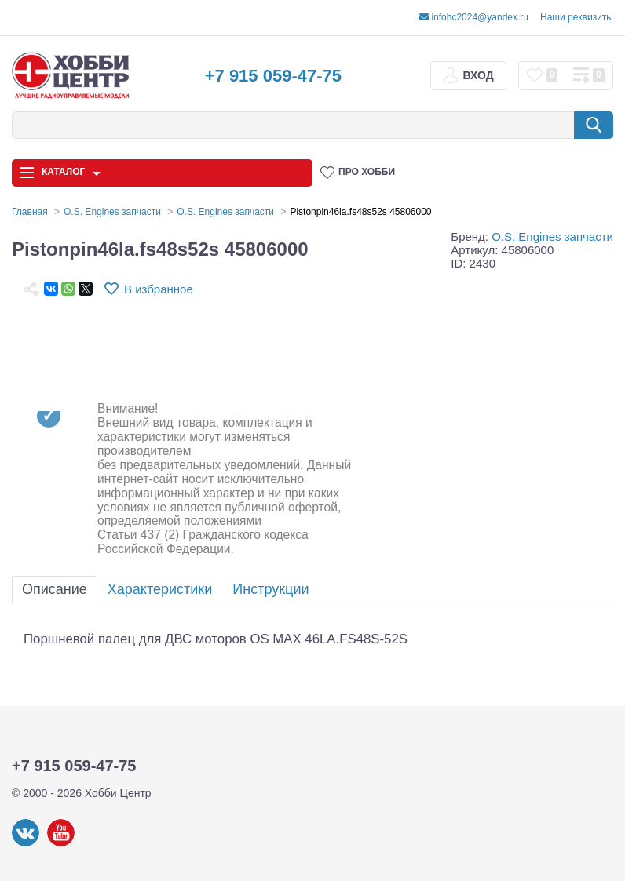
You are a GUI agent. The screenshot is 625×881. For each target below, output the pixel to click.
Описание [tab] (54, 589)
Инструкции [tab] (270, 589)
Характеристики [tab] (160, 589)
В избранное (158, 289)
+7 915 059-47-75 (273, 76)
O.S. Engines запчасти (552, 236)
